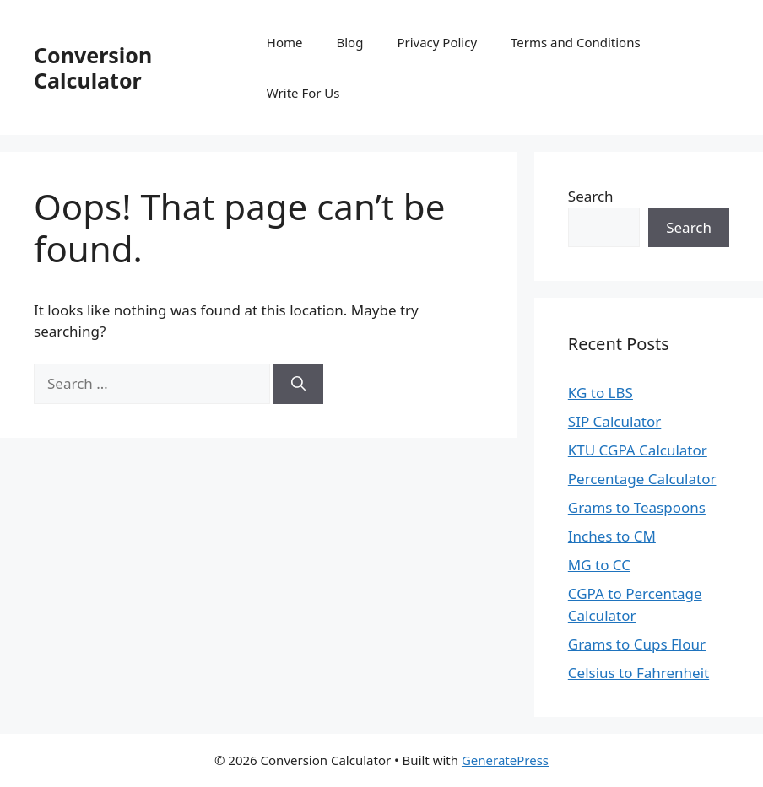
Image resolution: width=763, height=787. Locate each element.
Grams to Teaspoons (637, 507)
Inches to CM (612, 536)
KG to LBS (600, 392)
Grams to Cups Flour (637, 644)
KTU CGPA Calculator (637, 450)
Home (285, 42)
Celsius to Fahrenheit (638, 672)
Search (591, 196)
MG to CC (599, 564)
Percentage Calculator (642, 478)
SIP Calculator (615, 421)
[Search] (298, 384)
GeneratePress (505, 760)
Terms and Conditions (576, 42)
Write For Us (303, 92)
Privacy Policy (437, 42)
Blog (349, 42)
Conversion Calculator (93, 67)
